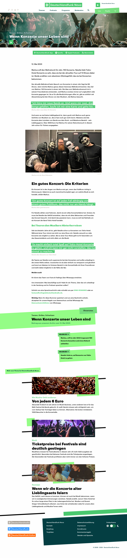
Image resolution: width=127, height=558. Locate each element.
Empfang (50, 529)
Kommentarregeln (84, 532)
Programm (66, 10)
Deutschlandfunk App (43, 53)
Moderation (79, 10)
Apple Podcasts (72, 53)
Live (99, 11)
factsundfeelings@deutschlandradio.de (47, 293)
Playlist (107, 11)
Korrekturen (81, 529)
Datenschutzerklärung (85, 522)
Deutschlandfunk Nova (55, 522)
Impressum (81, 526)
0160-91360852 (80, 290)
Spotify (59, 53)
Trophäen (50, 532)
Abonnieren (87, 53)
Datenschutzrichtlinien (40, 303)
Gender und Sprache (85, 535)
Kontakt (49, 526)
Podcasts (53, 10)
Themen (42, 10)
